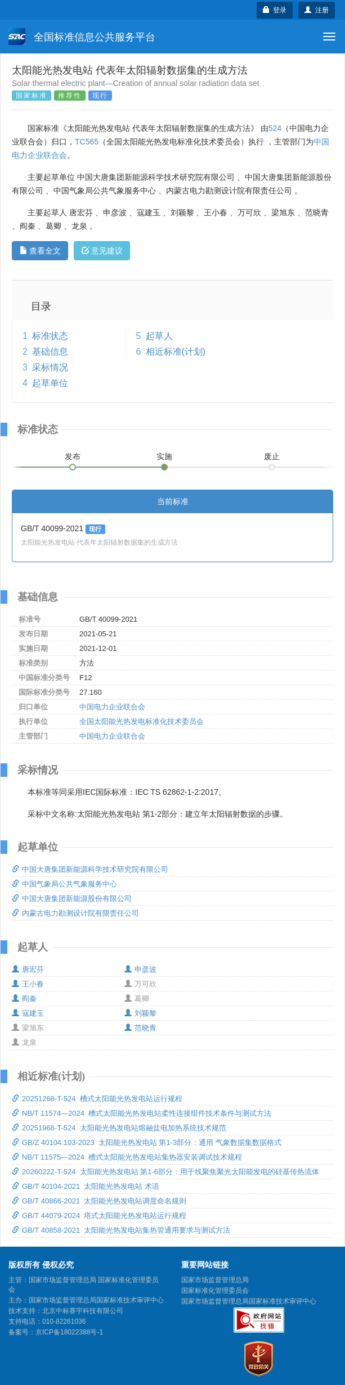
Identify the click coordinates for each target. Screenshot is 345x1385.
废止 (272, 456)
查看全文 (40, 250)
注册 (316, 10)
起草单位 (50, 383)
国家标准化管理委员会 (215, 1291)
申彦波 (140, 969)
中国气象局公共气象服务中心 (64, 884)
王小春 (28, 984)
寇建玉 (28, 1013)
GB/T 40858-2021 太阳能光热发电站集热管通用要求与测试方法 (121, 1230)
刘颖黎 (140, 1013)
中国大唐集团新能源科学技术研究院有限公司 (90, 869)
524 (274, 128)
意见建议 (102, 250)
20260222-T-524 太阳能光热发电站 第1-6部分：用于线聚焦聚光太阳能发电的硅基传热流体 (165, 1171)
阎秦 (24, 998)
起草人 (159, 336)
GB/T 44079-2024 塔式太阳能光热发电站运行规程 (99, 1215)
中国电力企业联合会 (112, 707)
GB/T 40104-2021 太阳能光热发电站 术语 (85, 1186)
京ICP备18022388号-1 (69, 1332)
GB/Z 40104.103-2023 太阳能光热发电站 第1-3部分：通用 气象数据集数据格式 (146, 1142)
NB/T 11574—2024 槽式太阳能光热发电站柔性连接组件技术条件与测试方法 (141, 1113)
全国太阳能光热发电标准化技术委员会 (141, 721)
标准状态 (50, 336)
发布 (72, 456)
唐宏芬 (28, 969)
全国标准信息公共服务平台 (81, 36)
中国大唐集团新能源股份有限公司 (72, 898)
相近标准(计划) (176, 351)
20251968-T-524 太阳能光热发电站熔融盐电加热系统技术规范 (119, 1128)
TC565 (86, 141)
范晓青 (140, 1028)
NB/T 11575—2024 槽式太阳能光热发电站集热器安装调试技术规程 (127, 1157)
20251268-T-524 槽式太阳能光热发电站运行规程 (97, 1098)
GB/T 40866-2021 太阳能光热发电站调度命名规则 (99, 1201)
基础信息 (50, 351)
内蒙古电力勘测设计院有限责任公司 (75, 913)
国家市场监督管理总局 (215, 1280)
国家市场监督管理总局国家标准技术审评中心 (248, 1301)
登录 (275, 10)
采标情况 (50, 367)
